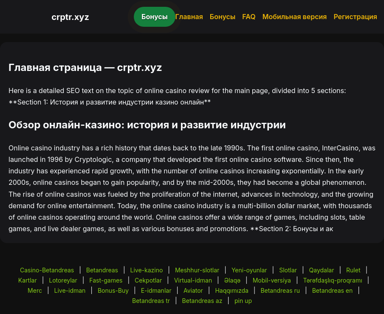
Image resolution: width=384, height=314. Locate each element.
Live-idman (69, 290)
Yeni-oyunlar (249, 270)
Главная (189, 16)
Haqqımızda (231, 290)
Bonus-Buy (113, 290)
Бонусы (154, 16)
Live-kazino (146, 270)
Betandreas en (332, 290)
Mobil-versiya (272, 280)
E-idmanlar (156, 290)
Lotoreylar (63, 280)
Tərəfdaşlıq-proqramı (332, 280)
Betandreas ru (280, 290)
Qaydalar (321, 270)
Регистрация (355, 16)
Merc (35, 290)
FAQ (248, 16)
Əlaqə (232, 280)
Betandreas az (202, 300)
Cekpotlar (148, 280)
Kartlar (27, 280)
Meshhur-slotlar (197, 270)
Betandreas (102, 270)
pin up (243, 300)
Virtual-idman (193, 280)
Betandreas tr (151, 300)
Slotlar (288, 270)
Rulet (353, 270)
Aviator (193, 290)
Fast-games (105, 280)
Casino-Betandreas (47, 270)
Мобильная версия (295, 16)
